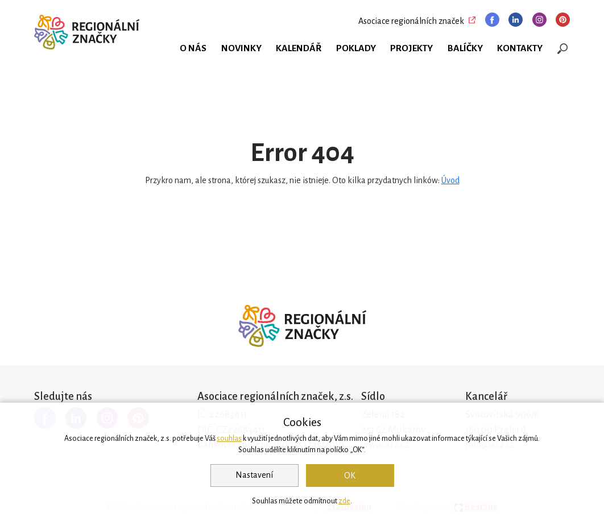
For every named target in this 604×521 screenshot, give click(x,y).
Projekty (411, 48)
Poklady (356, 48)
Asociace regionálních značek (411, 21)
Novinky (241, 48)
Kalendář (298, 48)
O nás (193, 48)
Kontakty (520, 48)
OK (349, 475)
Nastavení (254, 474)
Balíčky (465, 48)
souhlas (229, 439)
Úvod (450, 180)
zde (344, 501)
